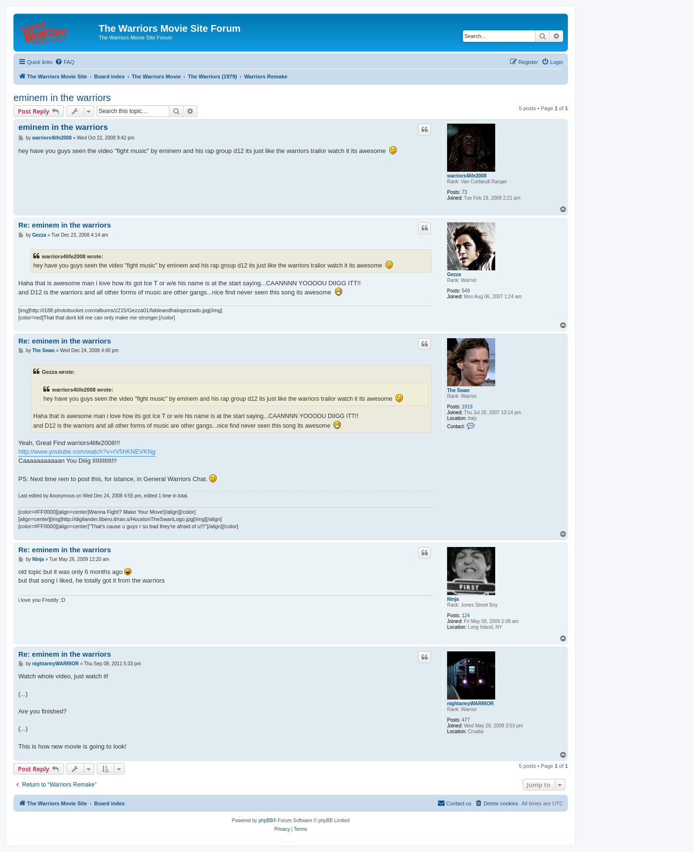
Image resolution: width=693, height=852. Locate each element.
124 (466, 615)
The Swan (458, 390)
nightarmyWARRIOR (470, 703)
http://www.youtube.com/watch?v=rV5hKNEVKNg (86, 451)
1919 (467, 406)
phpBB (265, 820)
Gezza (454, 274)
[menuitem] (64, 62)
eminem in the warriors (62, 97)
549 (466, 290)
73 (464, 192)
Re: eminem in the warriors (64, 225)
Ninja (453, 599)
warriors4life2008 (467, 175)
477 (466, 720)
